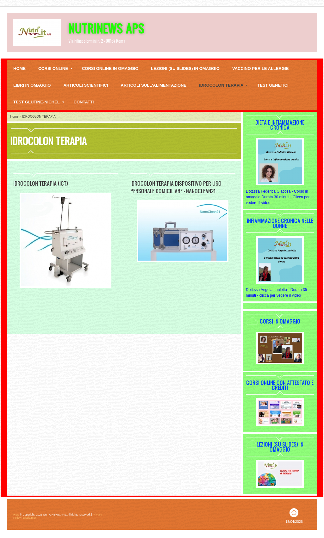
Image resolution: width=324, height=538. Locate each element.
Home (19, 68)
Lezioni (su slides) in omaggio (185, 68)
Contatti (84, 102)
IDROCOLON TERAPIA (223, 85)
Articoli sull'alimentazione (153, 85)
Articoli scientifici (85, 85)
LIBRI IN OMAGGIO (32, 85)
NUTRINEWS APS (106, 28)
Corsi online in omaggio (110, 68)
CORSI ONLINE (55, 68)
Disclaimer (29, 517)
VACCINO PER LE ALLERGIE (260, 68)
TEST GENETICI (272, 85)
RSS (16, 514)
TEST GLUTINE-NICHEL (38, 102)
